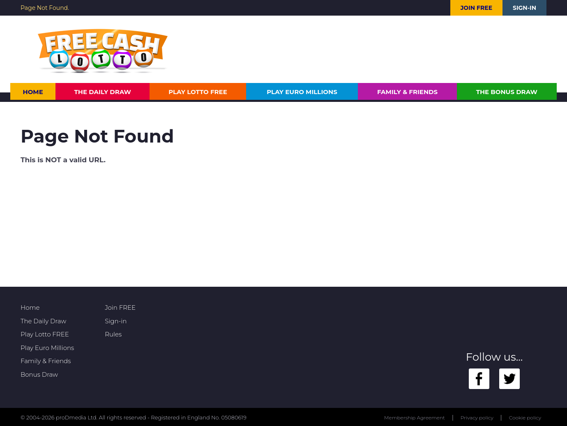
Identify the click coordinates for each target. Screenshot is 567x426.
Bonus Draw (39, 374)
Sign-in (524, 8)
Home (33, 92)
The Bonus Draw (506, 92)
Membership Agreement (414, 417)
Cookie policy (525, 417)
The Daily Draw (102, 92)
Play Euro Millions (302, 92)
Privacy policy (477, 417)
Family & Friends (407, 92)
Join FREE (476, 8)
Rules (113, 334)
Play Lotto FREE (197, 92)
